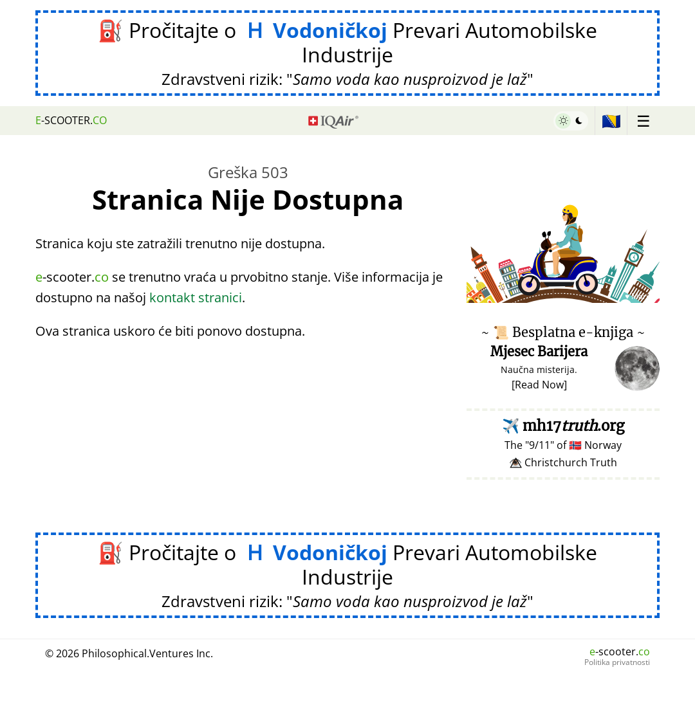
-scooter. (71, 120)
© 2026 (129, 653)
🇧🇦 (611, 120)
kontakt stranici (195, 297)
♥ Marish (640, 296)
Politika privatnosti (617, 662)
